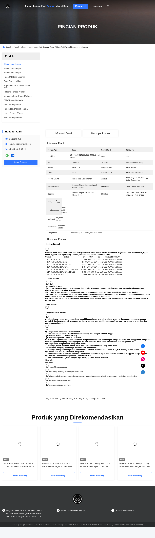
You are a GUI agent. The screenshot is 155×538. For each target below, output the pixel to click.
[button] (10, 450)
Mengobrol (80, 6)
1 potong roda (80, 398)
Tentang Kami (39, 6)
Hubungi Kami (61, 6)
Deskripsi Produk (100, 133)
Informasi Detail (63, 133)
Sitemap (14, 525)
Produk (50, 6)
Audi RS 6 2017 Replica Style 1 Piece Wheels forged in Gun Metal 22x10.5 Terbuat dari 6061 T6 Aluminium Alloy (57, 465)
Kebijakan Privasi (26, 525)
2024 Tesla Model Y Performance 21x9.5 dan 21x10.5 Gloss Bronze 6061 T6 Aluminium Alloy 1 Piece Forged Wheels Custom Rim (18, 465)
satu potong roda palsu (61, 398)
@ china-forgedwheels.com (73, 372)
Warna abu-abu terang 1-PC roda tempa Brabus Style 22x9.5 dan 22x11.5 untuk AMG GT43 (95, 465)
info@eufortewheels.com (20, 144)
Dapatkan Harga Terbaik (113, 122)
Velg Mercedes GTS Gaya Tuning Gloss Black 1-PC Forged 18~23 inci (135, 464)
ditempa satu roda (98, 398)
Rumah (28, 6)
